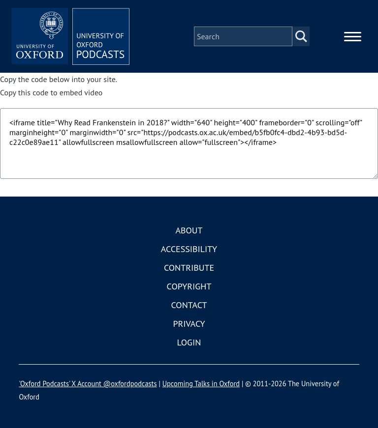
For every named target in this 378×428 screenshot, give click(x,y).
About (188, 230)
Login (189, 342)
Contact (189, 305)
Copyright (189, 286)
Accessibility (189, 249)
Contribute (189, 267)
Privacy (189, 323)
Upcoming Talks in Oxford (201, 383)
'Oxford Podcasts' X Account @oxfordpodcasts (88, 383)
